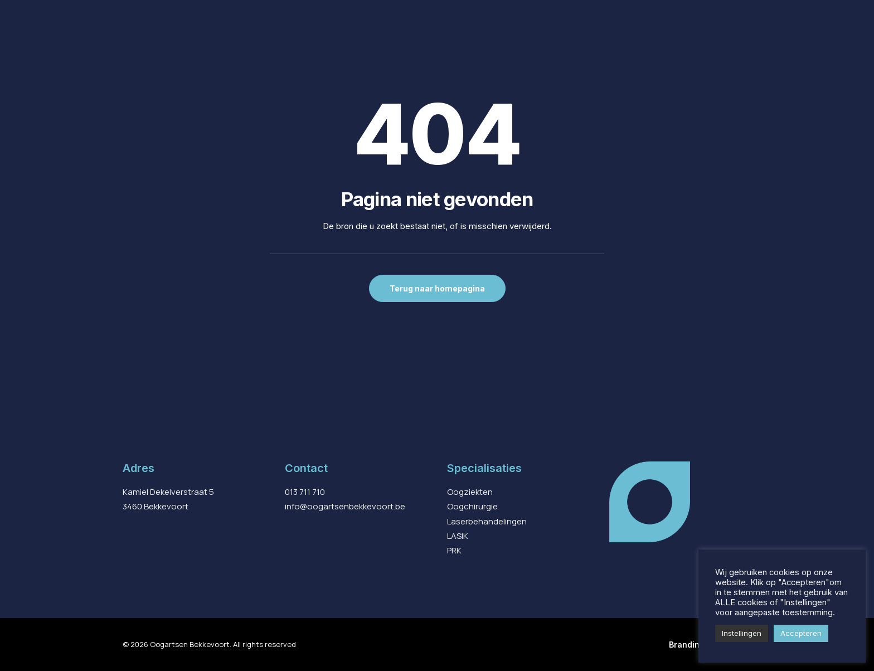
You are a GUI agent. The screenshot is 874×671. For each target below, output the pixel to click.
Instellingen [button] (741, 633)
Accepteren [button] (801, 633)
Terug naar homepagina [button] (437, 288)
